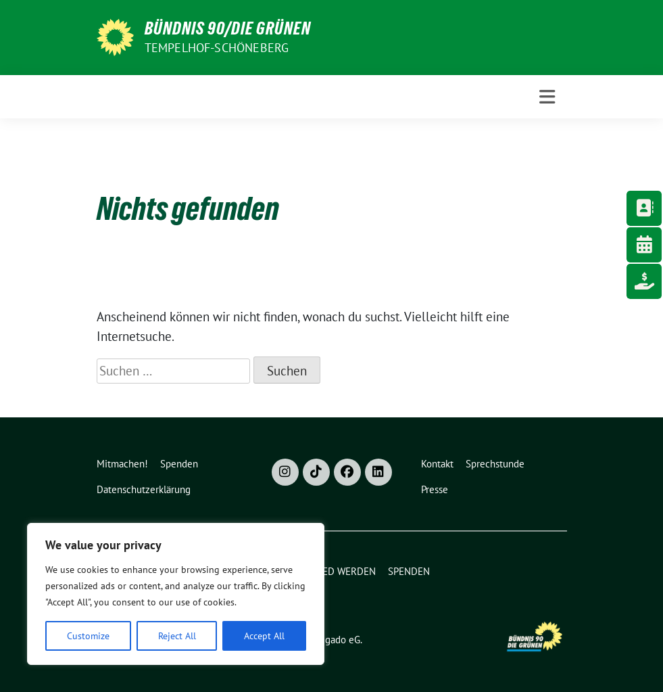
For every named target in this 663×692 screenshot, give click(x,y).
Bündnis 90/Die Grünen (228, 28)
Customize (88, 636)
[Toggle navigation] (547, 97)
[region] (175, 594)
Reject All (177, 636)
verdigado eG (331, 639)
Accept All (264, 636)
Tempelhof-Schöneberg (217, 47)
